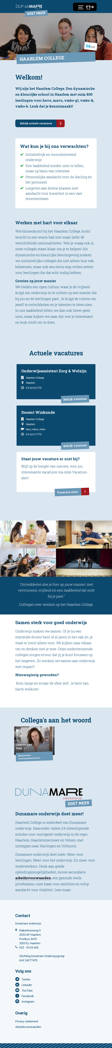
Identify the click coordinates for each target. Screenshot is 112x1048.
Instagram (28, 1001)
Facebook (28, 996)
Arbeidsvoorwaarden (28, 1027)
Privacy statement (26, 1021)
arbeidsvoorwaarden (33, 878)
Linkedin (27, 985)
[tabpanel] (28, 535)
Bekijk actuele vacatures (42, 123)
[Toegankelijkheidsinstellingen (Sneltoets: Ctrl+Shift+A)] (92, 7)
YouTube (27, 990)
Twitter (26, 979)
